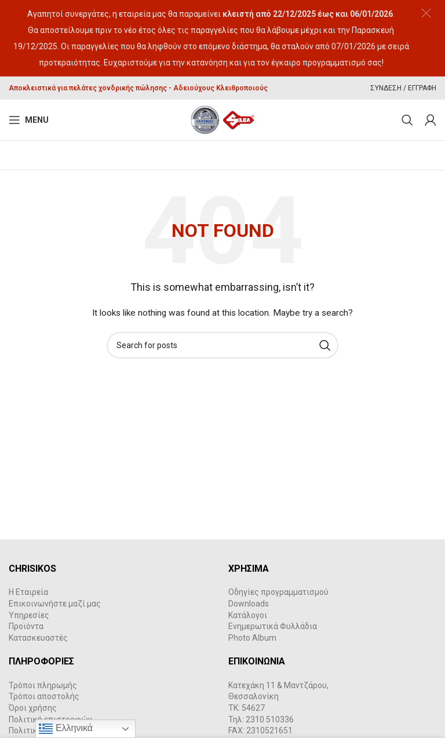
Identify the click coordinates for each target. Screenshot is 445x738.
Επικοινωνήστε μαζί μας (55, 603)
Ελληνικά (66, 729)
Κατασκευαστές (38, 637)
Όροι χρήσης (33, 708)
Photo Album (252, 637)
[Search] (407, 119)
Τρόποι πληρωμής (43, 685)
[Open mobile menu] (28, 119)
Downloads (248, 603)
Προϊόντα (26, 626)
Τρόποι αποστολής (44, 696)
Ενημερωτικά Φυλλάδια (272, 626)
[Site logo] (223, 119)
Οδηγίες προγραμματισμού (278, 592)
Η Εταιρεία (28, 592)
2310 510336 (270, 719)
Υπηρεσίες (29, 615)
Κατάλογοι (247, 615)
